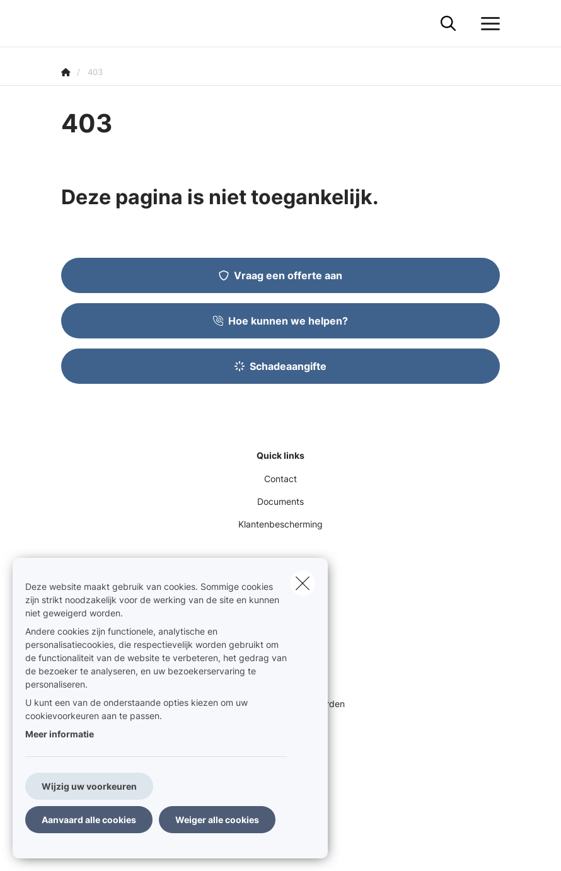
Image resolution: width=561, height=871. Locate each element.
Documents (280, 501)
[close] (302, 583)
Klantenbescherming (280, 524)
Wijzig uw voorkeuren (89, 786)
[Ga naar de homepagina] (68, 23)
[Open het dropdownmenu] (487, 24)
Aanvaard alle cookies (89, 819)
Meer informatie (59, 734)
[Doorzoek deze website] (448, 24)
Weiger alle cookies (217, 819)
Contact (280, 478)
